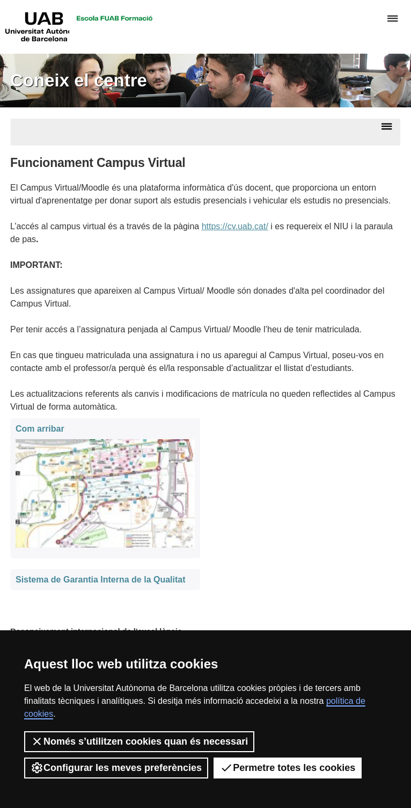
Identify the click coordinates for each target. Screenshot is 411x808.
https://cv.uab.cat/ (235, 226)
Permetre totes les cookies (287, 767)
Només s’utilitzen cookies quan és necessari (139, 741)
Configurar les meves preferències (116, 767)
